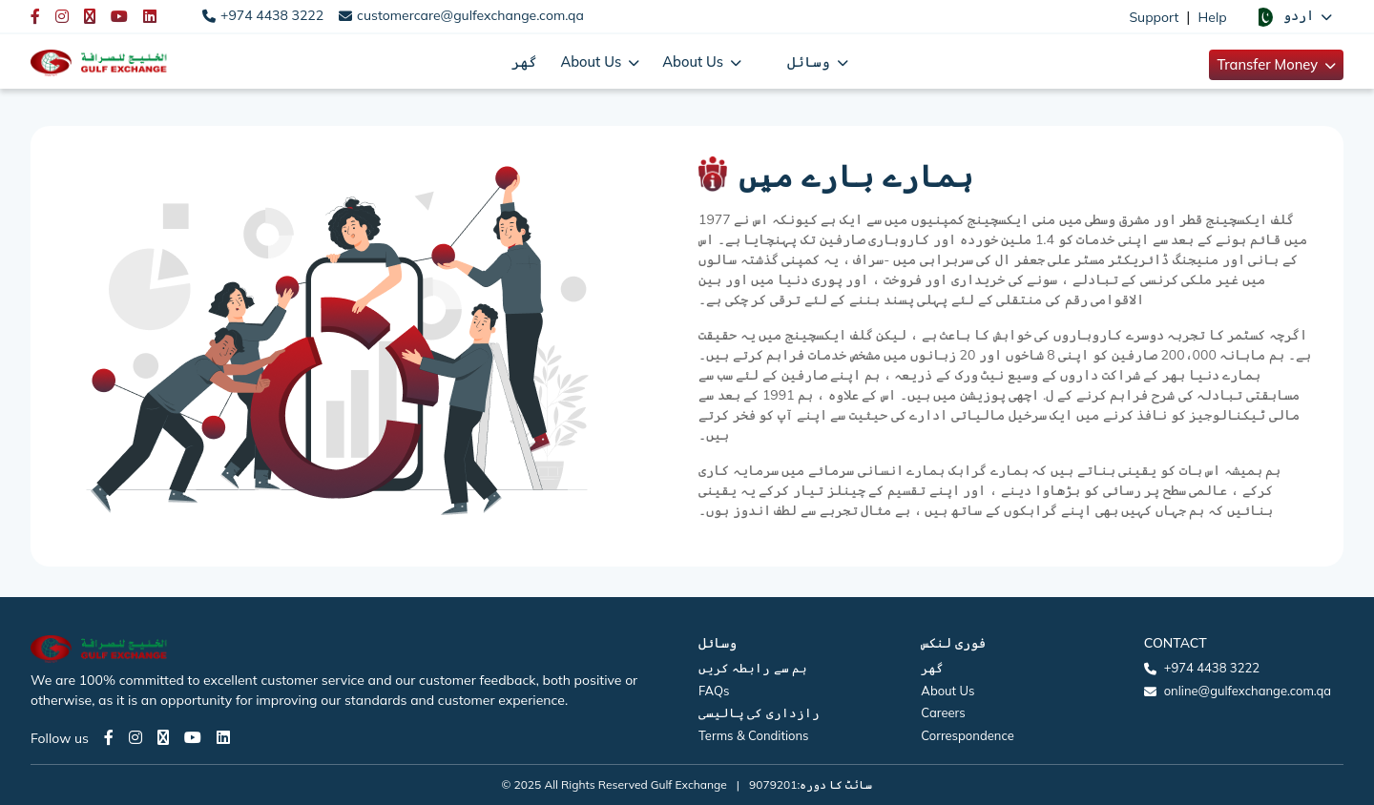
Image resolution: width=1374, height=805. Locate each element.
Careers (943, 712)
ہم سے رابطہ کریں (752, 667)
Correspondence (967, 735)
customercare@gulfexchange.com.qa (470, 15)
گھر (524, 61)
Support (1153, 17)
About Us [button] (592, 61)
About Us (947, 690)
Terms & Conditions (753, 735)
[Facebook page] (109, 737)
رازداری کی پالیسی (759, 712)
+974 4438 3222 (271, 15)
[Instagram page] (135, 737)
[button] (1292, 16)
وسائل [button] (810, 61)
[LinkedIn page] (223, 737)
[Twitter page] (163, 737)
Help (1212, 17)
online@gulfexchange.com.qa (1247, 690)
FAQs (713, 690)
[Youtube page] (192, 737)
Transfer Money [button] (1269, 64)
